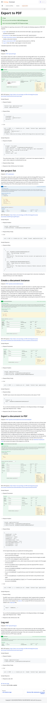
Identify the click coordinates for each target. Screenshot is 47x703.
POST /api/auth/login (11, 53)
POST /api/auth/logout (11, 625)
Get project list (6, 35)
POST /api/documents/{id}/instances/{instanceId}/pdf (18, 419)
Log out (5, 43)
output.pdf (12, 602)
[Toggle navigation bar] (2, 2)
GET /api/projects (10, 174)
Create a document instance (9, 37)
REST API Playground (23, 20)
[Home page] (2, 6)
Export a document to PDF (9, 41)
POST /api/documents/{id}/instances (14, 284)
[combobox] (42, 2)
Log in (4, 31)
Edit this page (5, 683)
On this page (5, 9)
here (27, 23)
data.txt (20, 601)
